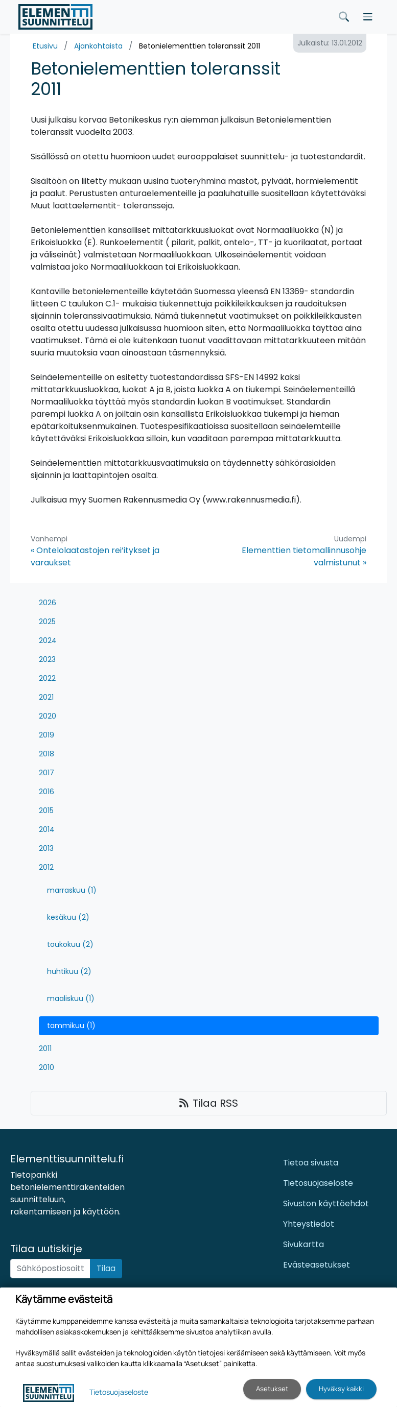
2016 (46, 791)
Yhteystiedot (308, 1224)
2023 (47, 659)
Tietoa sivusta (310, 1162)
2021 (46, 697)
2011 (45, 1048)
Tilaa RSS (208, 1103)
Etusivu (45, 46)
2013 (46, 848)
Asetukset (272, 1388)
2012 (46, 867)
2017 (46, 773)
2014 (47, 829)
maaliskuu (71, 998)
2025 (47, 621)
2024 (48, 640)
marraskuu (72, 890)
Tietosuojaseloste (318, 1183)
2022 (47, 678)
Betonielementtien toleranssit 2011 (199, 46)
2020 (47, 716)
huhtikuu (69, 971)
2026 (47, 603)
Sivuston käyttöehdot (326, 1203)
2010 (46, 1067)
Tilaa (106, 1268)
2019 (46, 735)
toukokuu (70, 944)
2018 (46, 754)
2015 (46, 810)
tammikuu (71, 1025)
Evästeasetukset (316, 1265)
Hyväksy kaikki (341, 1388)
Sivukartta (303, 1244)
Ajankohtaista (98, 46)
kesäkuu (68, 917)
